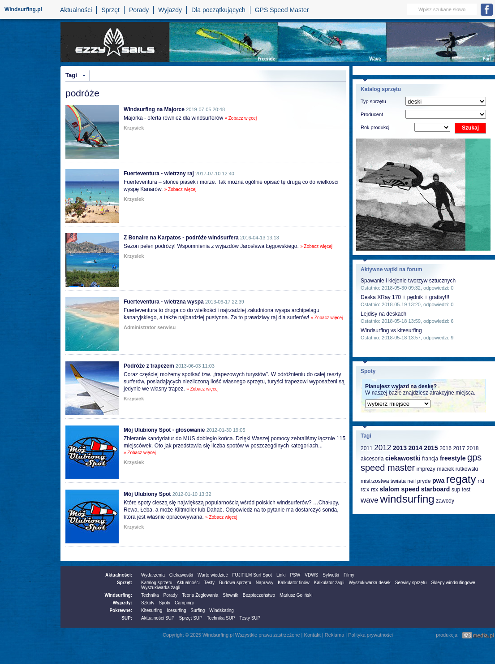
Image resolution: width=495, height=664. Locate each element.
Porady (139, 9)
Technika (150, 595)
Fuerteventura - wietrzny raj (159, 173)
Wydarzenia (153, 575)
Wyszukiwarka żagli (160, 587)
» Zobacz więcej (240, 118)
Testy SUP (250, 618)
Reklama (334, 635)
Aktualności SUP (157, 618)
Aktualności (76, 9)
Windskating (221, 610)
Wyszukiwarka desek (370, 582)
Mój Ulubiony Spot (147, 494)
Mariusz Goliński (296, 595)
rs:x (365, 489)
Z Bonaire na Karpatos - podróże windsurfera (181, 237)
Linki (281, 575)
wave (370, 500)
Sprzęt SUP (190, 618)
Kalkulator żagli (329, 582)
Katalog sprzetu (156, 582)
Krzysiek (134, 127)
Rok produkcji (376, 127)
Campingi (184, 602)
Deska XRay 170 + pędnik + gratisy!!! (405, 297)
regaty (461, 479)
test (466, 489)
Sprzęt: (124, 582)
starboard (435, 489)
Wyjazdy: (122, 602)
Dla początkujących (218, 9)
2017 (459, 448)
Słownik (230, 595)
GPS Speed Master (282, 9)
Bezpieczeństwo (259, 595)
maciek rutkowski (457, 469)
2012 (382, 447)
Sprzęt (110, 9)
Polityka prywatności (370, 635)
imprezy (426, 469)
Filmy (349, 575)
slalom (390, 489)
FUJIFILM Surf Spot (252, 575)
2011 (367, 448)
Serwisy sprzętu (411, 582)
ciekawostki (403, 458)
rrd (481, 481)
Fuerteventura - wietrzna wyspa (164, 302)
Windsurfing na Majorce (154, 109)
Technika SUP (221, 618)
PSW (295, 575)
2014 (415, 447)
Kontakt (312, 635)
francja (430, 459)
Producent (372, 114)
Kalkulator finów (294, 582)
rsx (374, 489)
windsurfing (407, 499)
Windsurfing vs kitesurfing (391, 330)
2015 (431, 447)
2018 (473, 448)
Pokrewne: (120, 610)
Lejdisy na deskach (383, 314)
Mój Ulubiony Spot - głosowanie (164, 430)
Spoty (164, 602)
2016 (445, 448)
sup (456, 489)
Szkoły (147, 602)
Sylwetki (331, 575)
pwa (438, 480)
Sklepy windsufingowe (453, 582)
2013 (400, 447)
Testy (209, 582)
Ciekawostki (181, 575)
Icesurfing (176, 610)
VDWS (311, 575)
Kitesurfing (151, 610)
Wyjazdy (170, 9)
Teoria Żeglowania (200, 595)
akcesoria (372, 459)
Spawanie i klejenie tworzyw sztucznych (408, 281)
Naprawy (264, 582)
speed (410, 489)
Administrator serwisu (150, 327)
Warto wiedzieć (213, 575)
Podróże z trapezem (149, 366)
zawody (445, 501)
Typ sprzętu (373, 101)
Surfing (198, 610)
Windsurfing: (118, 595)
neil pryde (418, 481)
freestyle (453, 458)
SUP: (126, 618)
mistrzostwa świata (383, 481)
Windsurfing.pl (23, 9)
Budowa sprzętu (235, 582)
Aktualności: (118, 575)
